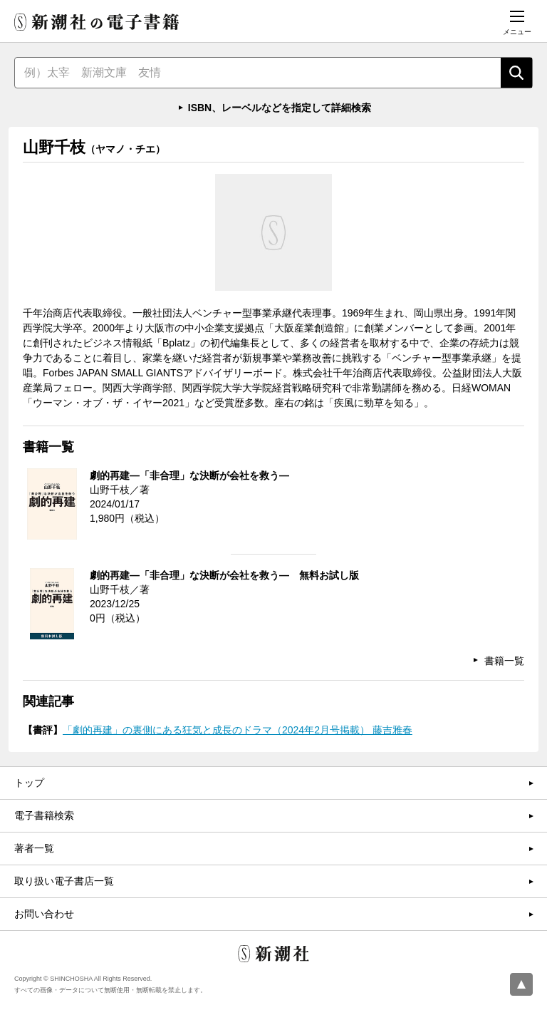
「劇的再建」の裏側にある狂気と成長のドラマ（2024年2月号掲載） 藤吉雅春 (237, 730)
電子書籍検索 (44, 815)
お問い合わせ (44, 913)
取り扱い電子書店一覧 (64, 881)
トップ (29, 782)
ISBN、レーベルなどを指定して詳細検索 (279, 107)
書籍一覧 (504, 660)
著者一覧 (34, 848)
